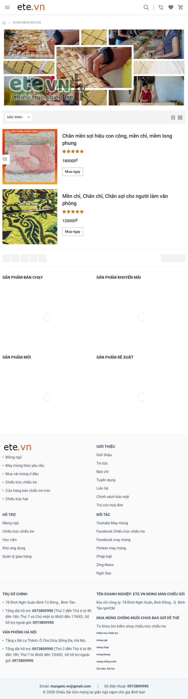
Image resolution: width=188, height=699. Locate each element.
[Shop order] (19, 117)
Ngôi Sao (103, 573)
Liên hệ (102, 488)
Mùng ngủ (13, 457)
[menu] (7, 7)
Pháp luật (104, 556)
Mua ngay (72, 172)
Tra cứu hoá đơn (109, 505)
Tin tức (102, 463)
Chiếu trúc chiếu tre (21, 482)
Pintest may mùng (111, 548)
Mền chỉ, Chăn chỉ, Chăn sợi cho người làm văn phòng (115, 199)
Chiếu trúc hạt (16, 499)
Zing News (105, 565)
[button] (146, 7)
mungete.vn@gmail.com (70, 686)
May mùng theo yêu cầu (24, 465)
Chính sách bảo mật (112, 497)
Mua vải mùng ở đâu (22, 474)
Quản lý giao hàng (17, 556)
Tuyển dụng (105, 480)
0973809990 (42, 611)
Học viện (9, 540)
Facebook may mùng (113, 540)
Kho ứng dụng (13, 548)
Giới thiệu (104, 455)
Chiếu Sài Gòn (67, 692)
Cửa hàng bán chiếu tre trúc (27, 490)
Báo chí (102, 471)
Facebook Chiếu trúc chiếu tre (120, 531)
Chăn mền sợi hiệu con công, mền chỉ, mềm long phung (117, 139)
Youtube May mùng (112, 523)
